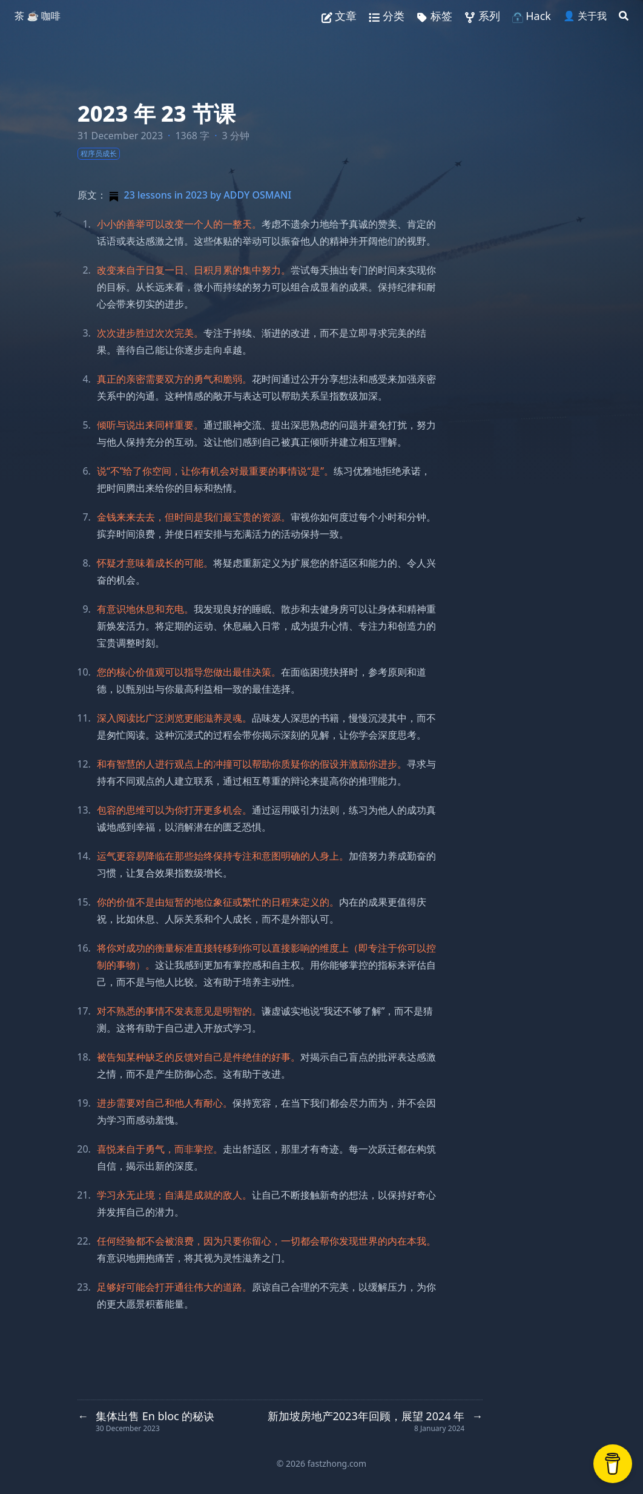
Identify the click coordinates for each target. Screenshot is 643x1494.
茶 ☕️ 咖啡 (38, 15)
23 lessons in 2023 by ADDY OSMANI (199, 195)
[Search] (623, 15)
